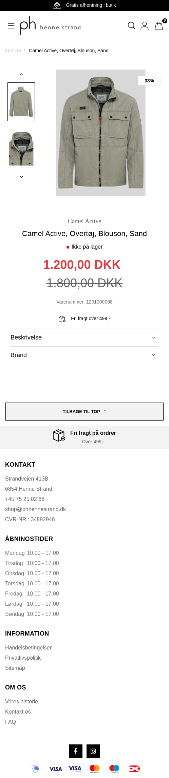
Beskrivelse (83, 337)
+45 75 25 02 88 (24, 499)
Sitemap (15, 668)
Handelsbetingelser (28, 647)
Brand (83, 355)
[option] (21, 101)
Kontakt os (18, 712)
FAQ (10, 722)
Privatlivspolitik (23, 658)
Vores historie (21, 701)
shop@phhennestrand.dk (35, 509)
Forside (13, 50)
